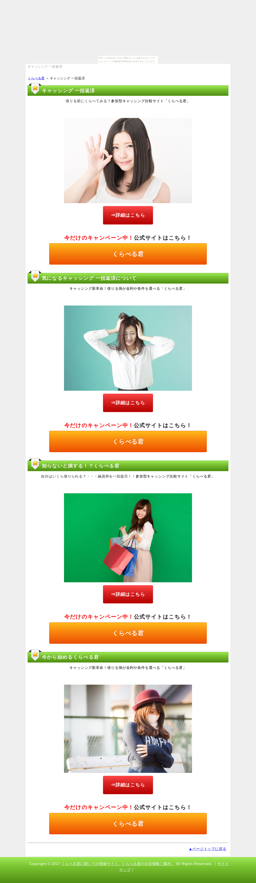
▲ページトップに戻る (207, 849)
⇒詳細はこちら (128, 215)
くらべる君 (36, 78)
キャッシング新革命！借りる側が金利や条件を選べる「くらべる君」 (128, 289)
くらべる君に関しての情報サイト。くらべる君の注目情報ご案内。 (118, 864)
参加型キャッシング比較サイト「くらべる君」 (150, 101)
